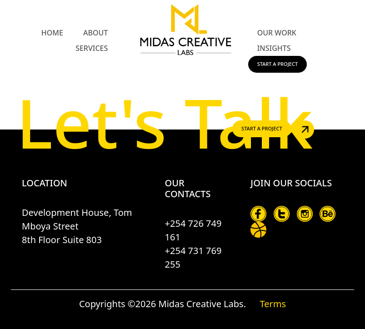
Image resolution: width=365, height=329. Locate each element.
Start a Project (277, 63)
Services (91, 48)
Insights (274, 48)
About (95, 33)
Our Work (276, 33)
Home (52, 33)
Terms (273, 304)
